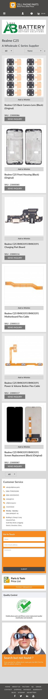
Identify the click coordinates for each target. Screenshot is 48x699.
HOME (7, 687)
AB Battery (31, 692)
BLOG (14, 692)
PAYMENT (27, 690)
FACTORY (26, 687)
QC (32, 687)
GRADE (38, 687)
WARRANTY (37, 690)
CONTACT (8, 690)
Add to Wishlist (24, 100)
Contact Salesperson (24, 587)
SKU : (6, 115)
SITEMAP (21, 692)
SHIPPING (18, 690)
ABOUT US (16, 687)
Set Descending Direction (44, 51)
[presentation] (14, 561)
